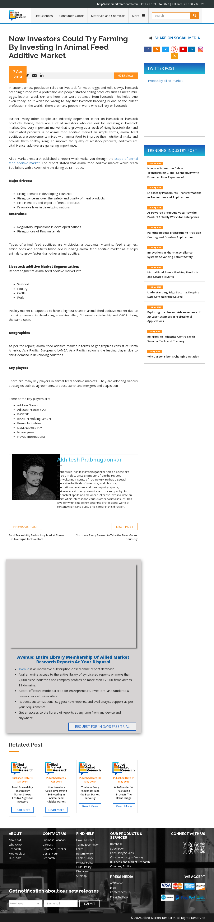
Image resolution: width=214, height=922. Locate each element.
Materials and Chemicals (108, 16)
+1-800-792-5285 (196, 4)
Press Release (119, 896)
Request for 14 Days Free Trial (102, 726)
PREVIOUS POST (25, 526)
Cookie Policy (84, 858)
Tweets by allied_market (165, 80)
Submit (89, 904)
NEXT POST (124, 526)
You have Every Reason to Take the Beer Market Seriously (90, 792)
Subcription (117, 848)
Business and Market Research (130, 862)
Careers (48, 844)
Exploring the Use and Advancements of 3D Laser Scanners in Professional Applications (173, 316)
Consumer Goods (71, 16)
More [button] (138, 16)
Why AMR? (15, 844)
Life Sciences (43, 16)
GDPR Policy (84, 867)
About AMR (16, 840)
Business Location (54, 840)
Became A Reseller (54, 849)
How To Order (85, 840)
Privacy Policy (84, 862)
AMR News (117, 883)
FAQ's (79, 849)
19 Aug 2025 (155, 227)
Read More (22, 810)
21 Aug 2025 (155, 187)
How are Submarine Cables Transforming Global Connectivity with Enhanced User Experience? (173, 172)
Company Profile (120, 866)
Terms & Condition (87, 844)
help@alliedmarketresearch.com (122, 4)
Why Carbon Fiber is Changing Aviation (173, 356)
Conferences (118, 892)
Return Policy (84, 853)
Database (116, 844)
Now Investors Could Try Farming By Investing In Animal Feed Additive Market (56, 794)
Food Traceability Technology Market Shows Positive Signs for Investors (22, 794)
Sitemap (81, 876)
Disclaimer (82, 871)
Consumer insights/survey (127, 857)
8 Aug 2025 (154, 331)
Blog (113, 887)
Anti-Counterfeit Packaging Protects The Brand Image (124, 792)
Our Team (15, 858)
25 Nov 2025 (155, 163)
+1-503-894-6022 (162, 4)
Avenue (24, 669)
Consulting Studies (122, 853)
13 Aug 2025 (155, 287)
